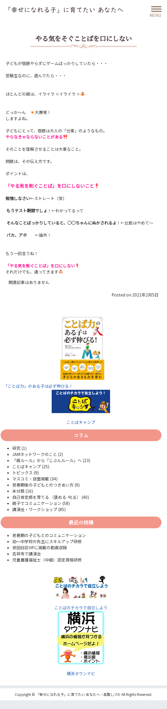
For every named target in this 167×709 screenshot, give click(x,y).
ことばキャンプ (81, 407)
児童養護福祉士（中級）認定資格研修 (47, 560)
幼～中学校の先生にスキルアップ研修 (47, 541)
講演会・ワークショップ (34, 509)
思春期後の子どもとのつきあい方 (43, 485)
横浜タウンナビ (81, 673)
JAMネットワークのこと (34, 454)
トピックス (22, 472)
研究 (16, 448)
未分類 (18, 491)
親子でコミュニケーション (36, 503)
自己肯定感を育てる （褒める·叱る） (46, 497)
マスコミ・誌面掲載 (30, 479)
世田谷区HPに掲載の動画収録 (39, 547)
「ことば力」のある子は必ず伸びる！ (38, 386)
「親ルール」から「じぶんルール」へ (47, 460)
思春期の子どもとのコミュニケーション (49, 535)
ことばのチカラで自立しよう (81, 592)
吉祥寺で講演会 (26, 554)
